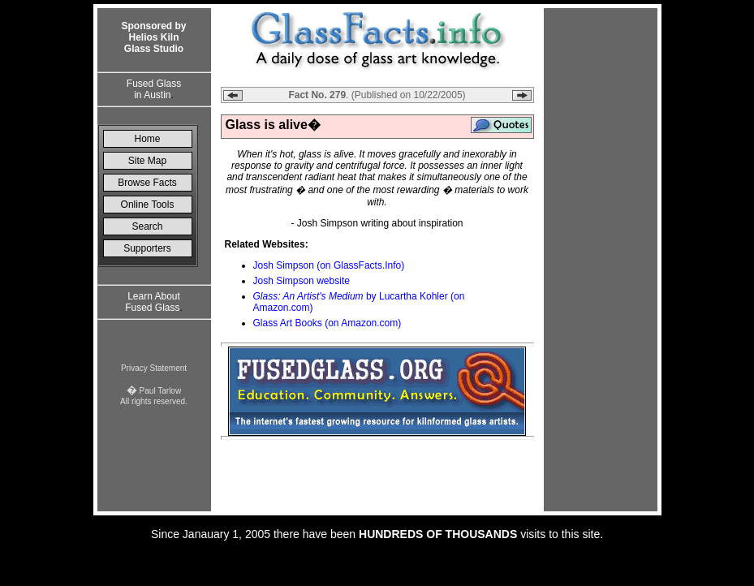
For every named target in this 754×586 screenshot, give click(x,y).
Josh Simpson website (301, 281)
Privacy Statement (154, 368)
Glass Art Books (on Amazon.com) (327, 323)
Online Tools (147, 204)
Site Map (147, 160)
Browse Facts (147, 182)
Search (146, 226)
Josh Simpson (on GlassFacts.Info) (329, 265)
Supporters (147, 248)
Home (147, 138)
